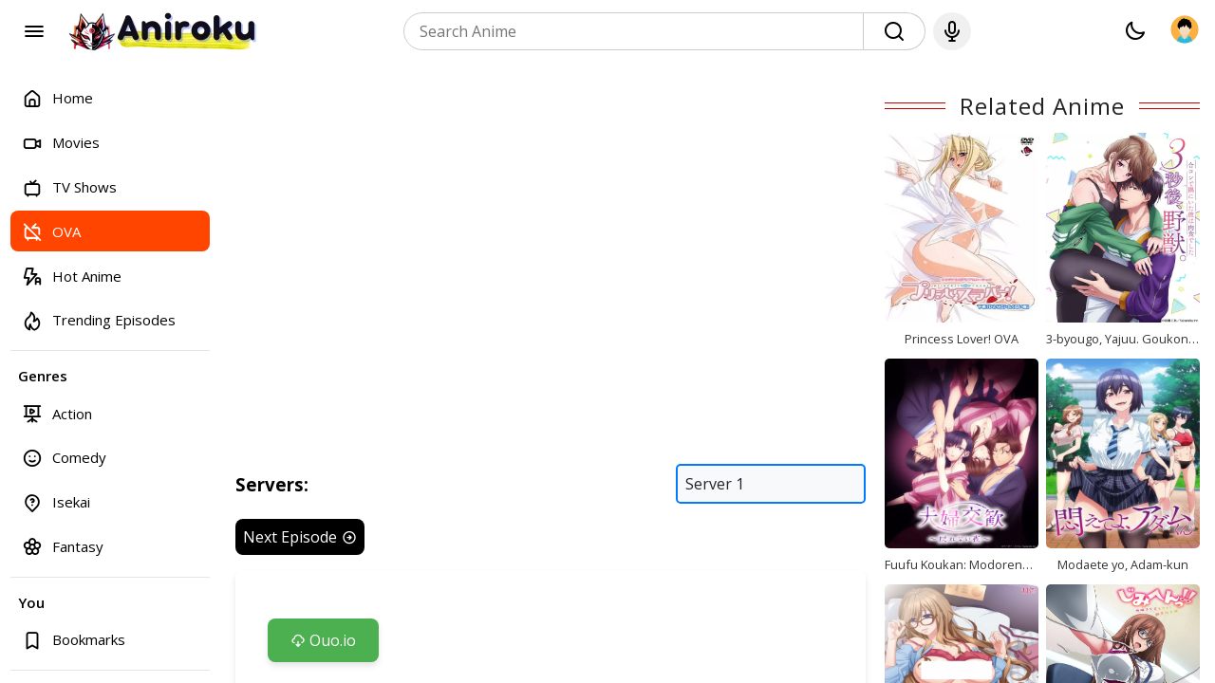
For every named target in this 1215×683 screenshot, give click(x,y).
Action (57, 413)
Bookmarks (73, 640)
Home (57, 98)
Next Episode (300, 536)
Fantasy (62, 546)
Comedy (64, 457)
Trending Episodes (99, 320)
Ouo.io (323, 640)
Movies (61, 142)
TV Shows (69, 187)
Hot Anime (72, 275)
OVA (51, 231)
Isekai (56, 502)
